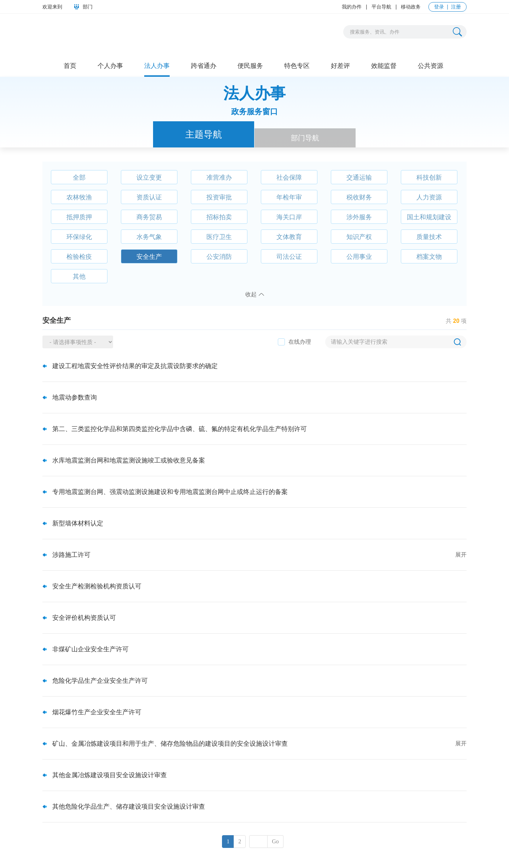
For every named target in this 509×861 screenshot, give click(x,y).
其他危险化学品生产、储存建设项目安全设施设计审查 (128, 806)
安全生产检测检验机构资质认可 (96, 586)
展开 (461, 555)
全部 (79, 177)
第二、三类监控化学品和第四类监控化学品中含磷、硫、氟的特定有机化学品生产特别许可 (179, 428)
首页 (70, 65)
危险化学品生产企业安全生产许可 (100, 680)
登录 (439, 7)
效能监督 (384, 65)
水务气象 (149, 236)
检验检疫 (79, 256)
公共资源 (430, 65)
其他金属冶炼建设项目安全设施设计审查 (109, 775)
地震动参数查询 (74, 397)
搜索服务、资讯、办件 (374, 32)
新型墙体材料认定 (77, 523)
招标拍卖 (219, 217)
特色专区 (297, 65)
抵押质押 (79, 217)
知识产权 (359, 236)
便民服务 (250, 65)
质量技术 (429, 236)
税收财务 (359, 197)
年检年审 (289, 197)
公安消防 (219, 256)
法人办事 (157, 65)
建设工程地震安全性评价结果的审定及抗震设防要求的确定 (135, 366)
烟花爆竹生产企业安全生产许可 (96, 712)
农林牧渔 (79, 197)
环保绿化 (79, 236)
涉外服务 (359, 217)
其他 (79, 276)
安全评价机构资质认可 (84, 617)
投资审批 (219, 197)
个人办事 (110, 65)
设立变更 (149, 177)
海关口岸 (289, 217)
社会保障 (289, 177)
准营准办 (219, 177)
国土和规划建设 (429, 217)
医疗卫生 (219, 236)
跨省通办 (203, 65)
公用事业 (359, 256)
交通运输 (359, 177)
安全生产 (149, 256)
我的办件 (352, 7)
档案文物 (429, 256)
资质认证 (149, 197)
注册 (456, 7)
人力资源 (429, 197)
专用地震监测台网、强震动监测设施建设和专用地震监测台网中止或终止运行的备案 (170, 491)
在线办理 (299, 342)
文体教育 (289, 236)
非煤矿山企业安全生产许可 (90, 649)
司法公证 (289, 256)
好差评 (340, 65)
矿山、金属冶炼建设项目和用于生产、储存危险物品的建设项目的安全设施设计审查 (170, 743)
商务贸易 (149, 217)
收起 (251, 294)
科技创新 (429, 177)
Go (275, 841)
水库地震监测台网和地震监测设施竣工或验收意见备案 (128, 460)
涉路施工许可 (71, 554)
